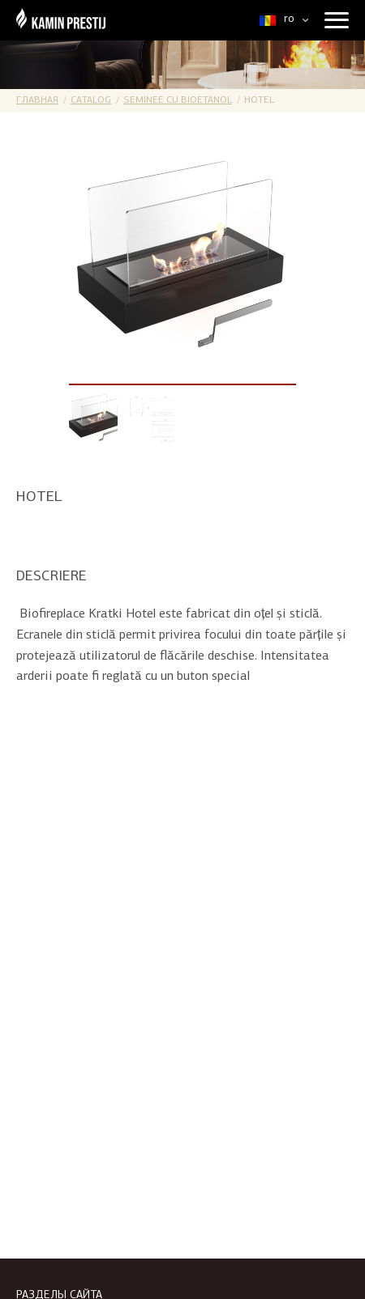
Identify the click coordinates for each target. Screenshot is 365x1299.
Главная (37, 100)
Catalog (91, 100)
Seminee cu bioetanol (177, 100)
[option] (182, 262)
